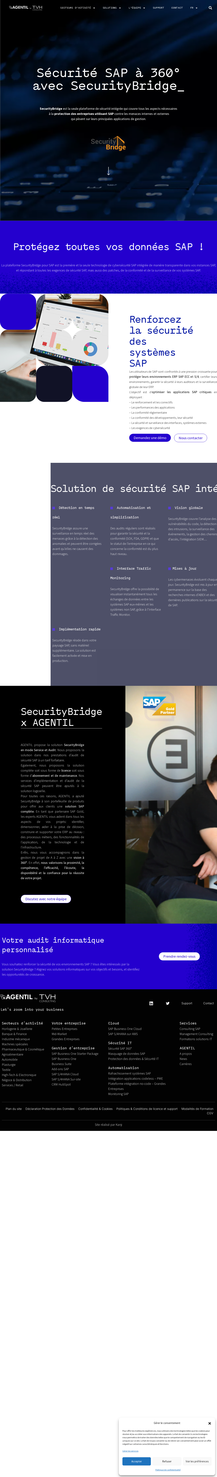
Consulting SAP (190, 1029)
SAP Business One (64, 1059)
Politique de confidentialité (168, 1469)
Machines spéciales (15, 1044)
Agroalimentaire (12, 1054)
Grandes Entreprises (66, 1039)
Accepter (136, 1461)
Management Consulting (196, 1034)
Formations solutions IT (196, 1039)
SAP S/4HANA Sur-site (66, 1079)
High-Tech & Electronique (19, 1075)
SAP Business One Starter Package (75, 1053)
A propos (186, 1053)
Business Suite (61, 1064)
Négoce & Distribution (17, 1080)
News (183, 1059)
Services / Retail (12, 1085)
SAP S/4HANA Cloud (65, 1074)
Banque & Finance (14, 1034)
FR (194, 8)
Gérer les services (130, 1451)
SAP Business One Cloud (125, 1029)
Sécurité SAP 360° (120, 1048)
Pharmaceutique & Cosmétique (23, 1049)
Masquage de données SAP (126, 1053)
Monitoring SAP (118, 1094)
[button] (210, 1423)
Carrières (186, 1064)
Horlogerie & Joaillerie (17, 1029)
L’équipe (137, 8)
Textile (6, 1070)
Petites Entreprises (65, 1029)
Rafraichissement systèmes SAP (129, 1073)
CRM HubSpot (61, 1084)
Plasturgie (9, 1064)
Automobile (10, 1059)
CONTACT (177, 7)
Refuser (167, 1461)
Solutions (112, 8)
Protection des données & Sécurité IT (133, 1059)
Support (158, 7)
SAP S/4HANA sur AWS (123, 1034)
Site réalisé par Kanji (108, 1124)
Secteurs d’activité (77, 8)
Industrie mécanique (16, 1039)
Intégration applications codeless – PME (135, 1078)
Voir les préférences (197, 1461)
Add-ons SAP (60, 1069)
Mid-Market (59, 1034)
